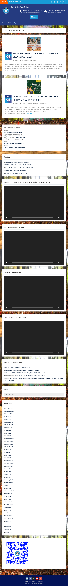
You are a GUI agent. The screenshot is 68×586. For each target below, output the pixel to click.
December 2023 (9, 438)
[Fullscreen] (61, 218)
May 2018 (8, 510)
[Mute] (59, 218)
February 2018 (9, 515)
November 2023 (9, 441)
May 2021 (8, 485)
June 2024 (8, 430)
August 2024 (8, 427)
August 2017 (8, 521)
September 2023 (9, 447)
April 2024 (8, 436)
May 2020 (8, 499)
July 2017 (8, 524)
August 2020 (8, 493)
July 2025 (8, 416)
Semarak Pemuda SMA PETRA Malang (15, 170)
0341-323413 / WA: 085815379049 (32, 10)
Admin (16, 60)
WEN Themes (38, 583)
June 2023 (8, 452)
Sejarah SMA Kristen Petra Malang (20, 367)
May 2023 (8, 455)
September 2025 (9, 411)
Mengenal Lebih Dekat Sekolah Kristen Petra (17, 162)
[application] (34, 203)
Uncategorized (43, 103)
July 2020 (8, 496)
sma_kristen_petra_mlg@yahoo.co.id (31, 12)
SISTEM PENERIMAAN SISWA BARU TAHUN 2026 (18, 165)
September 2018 (9, 507)
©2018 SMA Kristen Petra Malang (34, 581)
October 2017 (9, 518)
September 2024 (9, 425)
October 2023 (9, 444)
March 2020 (8, 502)
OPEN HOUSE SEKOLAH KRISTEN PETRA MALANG (19, 167)
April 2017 (8, 529)
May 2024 (8, 433)
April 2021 (8, 488)
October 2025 (9, 408)
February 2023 (9, 460)
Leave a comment (27, 103)
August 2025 (8, 414)
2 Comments (25, 60)
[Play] (6, 218)
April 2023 (8, 458)
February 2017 (9, 532)
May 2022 (8, 474)
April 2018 (8, 513)
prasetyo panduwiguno (11, 370)
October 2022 (9, 466)
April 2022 (8, 477)
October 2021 (9, 482)
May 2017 (8, 526)
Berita (34, 60)
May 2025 (8, 419)
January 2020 (9, 504)
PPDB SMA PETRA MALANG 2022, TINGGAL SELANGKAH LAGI (28, 373)
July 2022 (8, 469)
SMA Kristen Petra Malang (20, 7)
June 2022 (8, 471)
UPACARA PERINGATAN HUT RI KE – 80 (16, 173)
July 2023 (8, 449)
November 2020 (9, 491)
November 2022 (9, 463)
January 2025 (9, 422)
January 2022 (9, 480)
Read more (29, 113)
